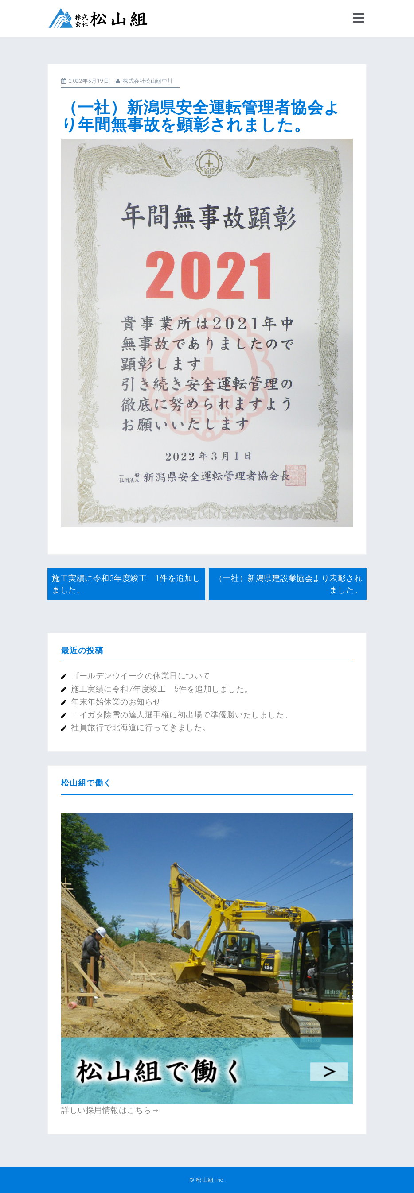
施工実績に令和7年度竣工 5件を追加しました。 (162, 688)
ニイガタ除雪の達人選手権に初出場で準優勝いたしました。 (182, 714)
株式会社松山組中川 (148, 81)
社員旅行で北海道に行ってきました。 (141, 727)
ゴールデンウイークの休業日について (141, 675)
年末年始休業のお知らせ (116, 701)
